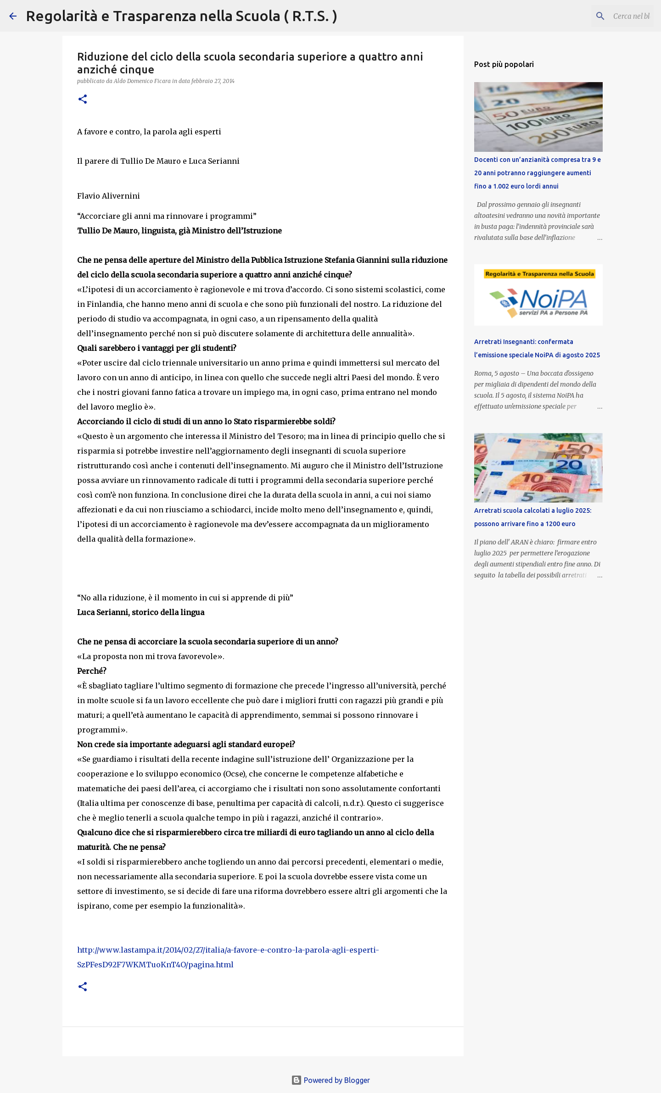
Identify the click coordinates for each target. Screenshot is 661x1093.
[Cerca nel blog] (605, 16)
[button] (82, 100)
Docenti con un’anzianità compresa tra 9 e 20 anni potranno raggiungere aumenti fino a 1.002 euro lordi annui (537, 173)
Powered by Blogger (330, 1080)
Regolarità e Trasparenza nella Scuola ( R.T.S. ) (181, 15)
